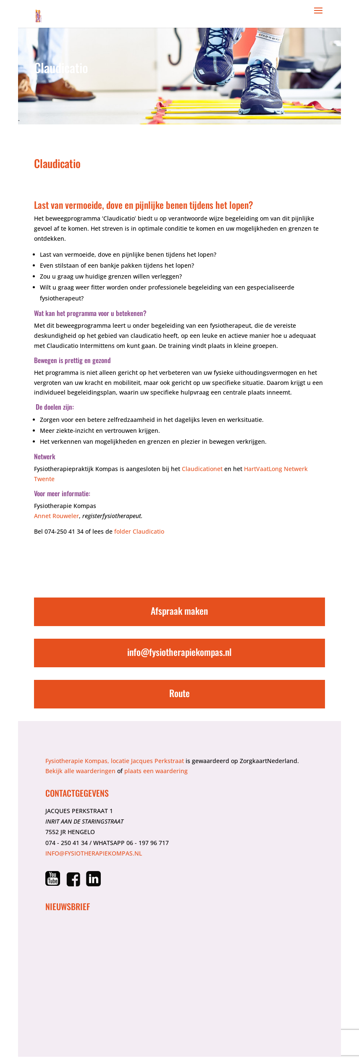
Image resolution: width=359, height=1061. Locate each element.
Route (179, 693)
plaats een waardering (156, 771)
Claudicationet (202, 469)
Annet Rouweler (56, 516)
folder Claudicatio (139, 531)
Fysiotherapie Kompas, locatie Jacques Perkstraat (114, 761)
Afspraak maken (179, 610)
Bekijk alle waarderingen (80, 771)
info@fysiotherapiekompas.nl (179, 651)
